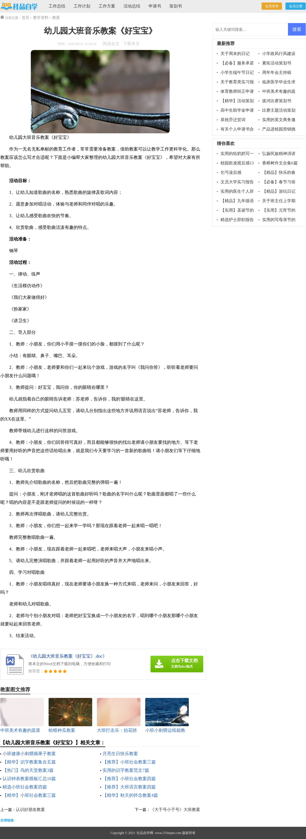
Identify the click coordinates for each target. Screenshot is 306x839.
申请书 (155, 6)
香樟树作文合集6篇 (280, 163)
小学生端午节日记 (237, 72)
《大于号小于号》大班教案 (175, 809)
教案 (56, 18)
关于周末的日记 (235, 53)
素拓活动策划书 (276, 63)
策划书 (175, 6)
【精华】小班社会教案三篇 (29, 795)
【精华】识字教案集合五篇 (29, 762)
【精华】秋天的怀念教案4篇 (130, 795)
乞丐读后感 (230, 172)
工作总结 (57, 6)
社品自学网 (145, 833)
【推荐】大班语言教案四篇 (129, 787)
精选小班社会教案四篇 (24, 787)
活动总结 (132, 6)
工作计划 (82, 6)
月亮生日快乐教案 (120, 753)
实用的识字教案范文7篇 (125, 770)
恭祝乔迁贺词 (232, 119)
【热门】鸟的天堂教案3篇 (28, 770)
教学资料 (41, 18)
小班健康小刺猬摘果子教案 (29, 753)
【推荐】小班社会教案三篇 (129, 762)
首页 (25, 18)
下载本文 (131, 43)
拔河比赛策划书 (276, 101)
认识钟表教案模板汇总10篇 (29, 778)
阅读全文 (111, 43)
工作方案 (107, 6)
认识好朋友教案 (30, 809)
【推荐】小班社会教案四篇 (129, 778)
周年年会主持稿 (276, 72)
